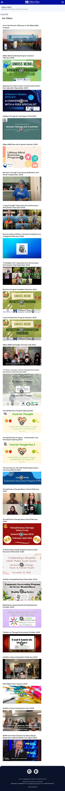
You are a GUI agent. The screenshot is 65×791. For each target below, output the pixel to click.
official (25, 779)
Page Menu (3, 14)
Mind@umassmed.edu (34, 783)
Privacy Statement (32, 786)
